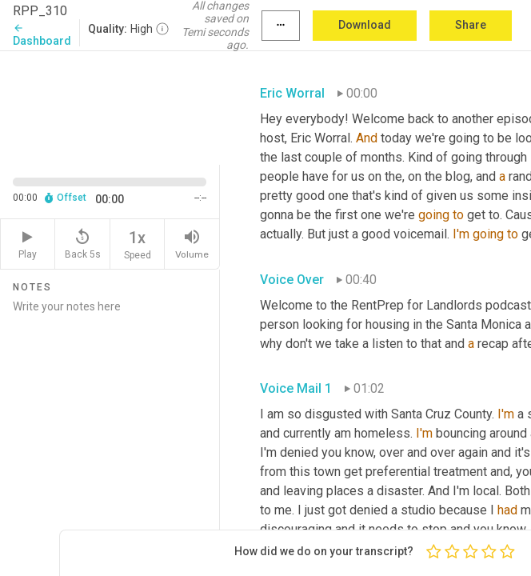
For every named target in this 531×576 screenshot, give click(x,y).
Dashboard (42, 34)
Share (470, 24)
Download (364, 24)
